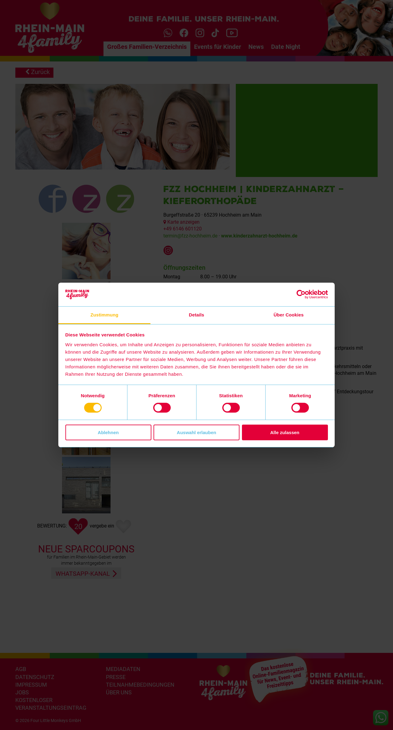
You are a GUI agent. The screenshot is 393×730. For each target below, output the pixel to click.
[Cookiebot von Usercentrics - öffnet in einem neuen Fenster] (301, 294)
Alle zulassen (284, 432)
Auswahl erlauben (196, 432)
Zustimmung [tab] (105, 314)
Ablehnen (108, 432)
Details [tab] (196, 314)
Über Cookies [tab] (289, 314)
